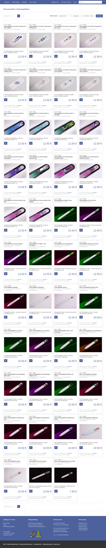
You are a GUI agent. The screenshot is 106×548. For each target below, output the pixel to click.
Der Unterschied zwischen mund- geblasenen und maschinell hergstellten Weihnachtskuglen (61, 530)
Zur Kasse (66, 2)
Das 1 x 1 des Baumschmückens (60, 534)
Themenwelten (15, 2)
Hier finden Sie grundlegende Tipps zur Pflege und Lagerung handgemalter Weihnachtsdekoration (36, 525)
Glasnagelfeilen (23, 9)
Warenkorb (55, 2)
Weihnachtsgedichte (83, 528)
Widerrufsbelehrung (12, 544)
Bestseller (24, 2)
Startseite (6, 2)
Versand (19, 62)
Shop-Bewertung (47, 544)
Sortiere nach (53, 16)
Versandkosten (37, 544)
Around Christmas (83, 524)
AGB (4, 544)
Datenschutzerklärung (26, 544)
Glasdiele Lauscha (83, 523)
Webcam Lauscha (83, 526)
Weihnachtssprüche (83, 529)
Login (75, 2)
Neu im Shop (33, 2)
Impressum (57, 544)
